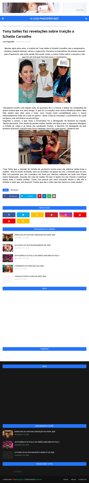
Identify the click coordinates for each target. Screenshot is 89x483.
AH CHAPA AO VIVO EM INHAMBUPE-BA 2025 (33, 245)
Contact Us (82, 479)
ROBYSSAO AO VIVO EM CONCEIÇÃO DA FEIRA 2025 (35, 235)
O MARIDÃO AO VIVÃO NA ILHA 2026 (29, 266)
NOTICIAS (17, 26)
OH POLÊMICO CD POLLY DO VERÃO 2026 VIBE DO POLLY (37, 255)
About (73, 479)
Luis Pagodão (8, 41)
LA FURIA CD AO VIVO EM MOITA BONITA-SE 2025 (34, 452)
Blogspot (20, 479)
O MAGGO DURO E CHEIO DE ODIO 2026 (30, 276)
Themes (39, 479)
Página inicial (7, 26)
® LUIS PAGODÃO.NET (44, 18)
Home (65, 479)
